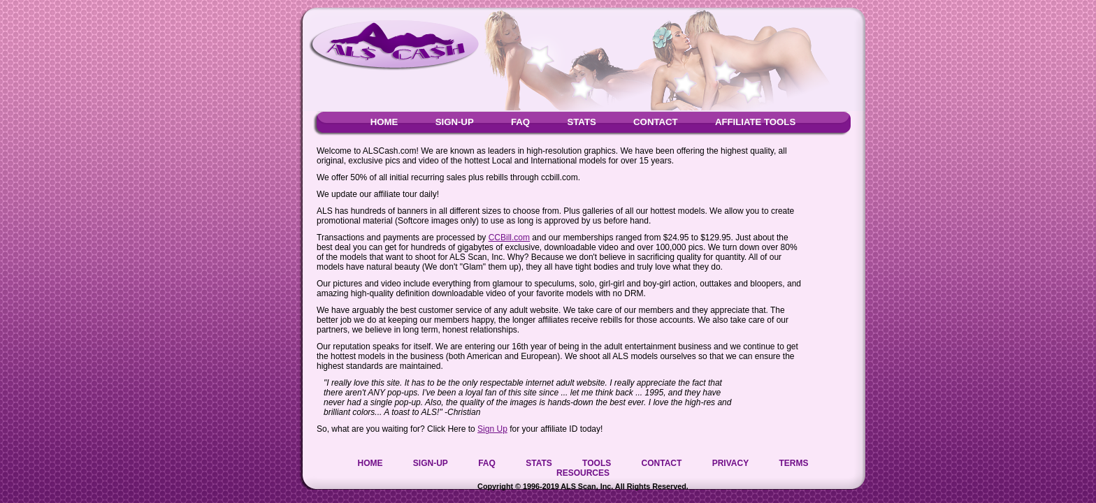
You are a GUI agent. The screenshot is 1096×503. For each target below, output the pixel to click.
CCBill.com (509, 237)
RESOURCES (583, 473)
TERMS (794, 463)
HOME (384, 122)
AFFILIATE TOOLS (755, 122)
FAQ (520, 122)
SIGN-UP (454, 122)
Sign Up (492, 429)
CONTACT (655, 122)
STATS (581, 122)
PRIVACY (730, 463)
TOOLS (596, 463)
